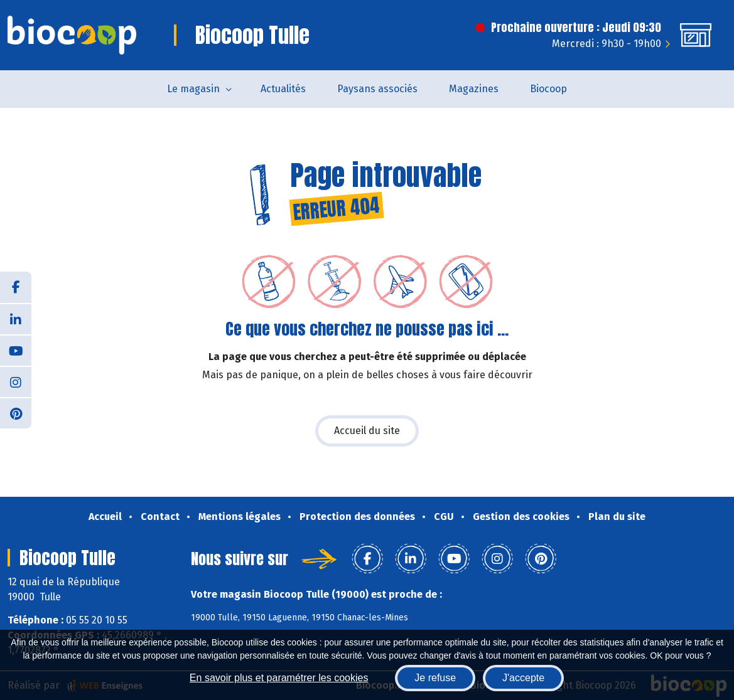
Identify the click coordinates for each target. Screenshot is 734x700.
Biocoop (548, 89)
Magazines (474, 89)
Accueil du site (367, 431)
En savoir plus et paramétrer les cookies (279, 677)
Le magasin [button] (193, 89)
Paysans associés (377, 89)
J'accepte (523, 677)
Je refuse (435, 677)
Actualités (283, 89)
